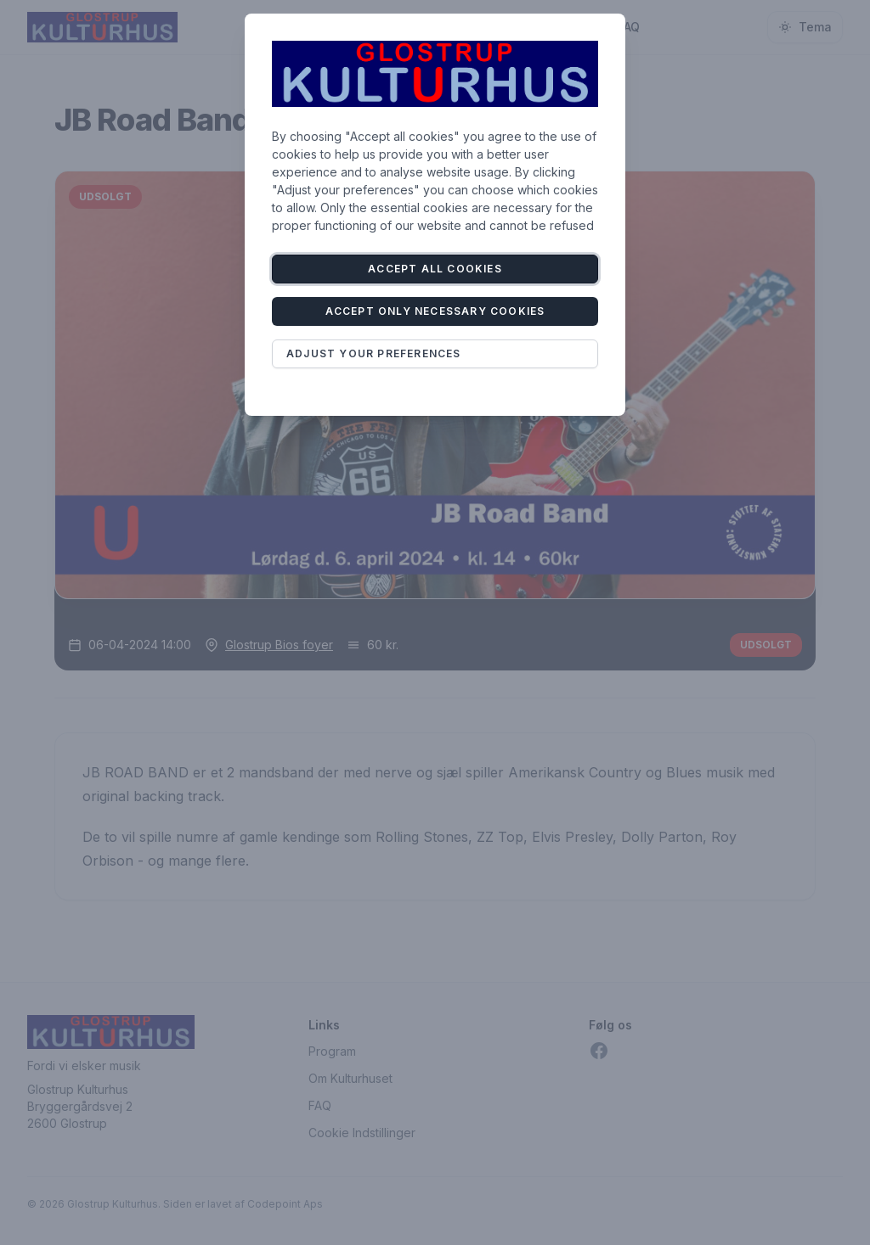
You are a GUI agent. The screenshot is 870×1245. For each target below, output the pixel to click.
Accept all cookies (435, 268)
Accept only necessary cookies (435, 311)
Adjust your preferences (373, 353)
